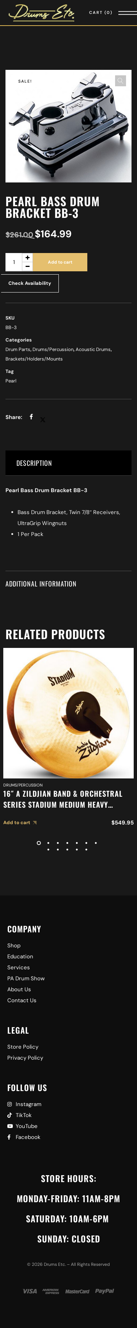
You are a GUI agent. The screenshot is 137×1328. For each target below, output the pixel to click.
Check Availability (29, 283)
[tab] (68, 463)
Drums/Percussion (53, 349)
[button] (120, 80)
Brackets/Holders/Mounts (34, 359)
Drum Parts (17, 349)
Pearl (10, 381)
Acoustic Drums (93, 349)
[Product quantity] (19, 262)
